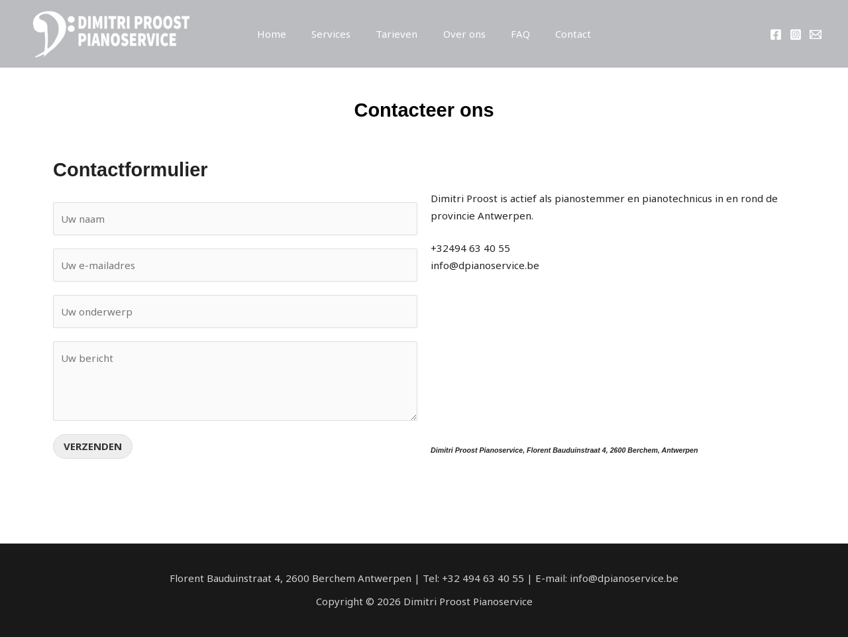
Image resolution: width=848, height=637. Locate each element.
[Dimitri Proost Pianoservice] (109, 32)
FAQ (512, 33)
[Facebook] (776, 34)
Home (285, 33)
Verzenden (93, 446)
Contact (560, 33)
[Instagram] (796, 34)
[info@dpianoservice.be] (816, 34)
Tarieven (400, 33)
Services (339, 33)
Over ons (462, 33)
